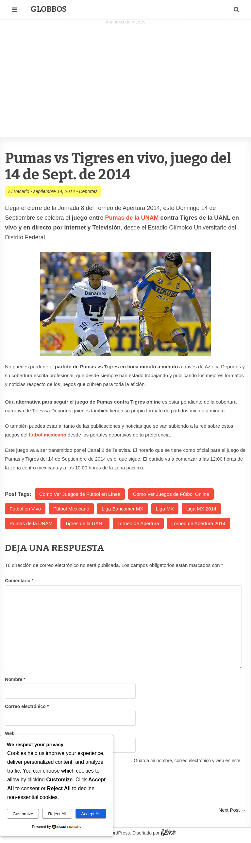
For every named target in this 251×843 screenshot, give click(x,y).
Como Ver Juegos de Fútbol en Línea (80, 494)
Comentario (19, 580)
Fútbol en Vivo (25, 508)
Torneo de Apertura (138, 523)
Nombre (15, 679)
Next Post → (232, 810)
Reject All (57, 813)
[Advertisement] (125, 72)
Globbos (49, 9)
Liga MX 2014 (201, 508)
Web (9, 733)
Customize (23, 813)
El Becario (18, 191)
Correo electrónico (27, 706)
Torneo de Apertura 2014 (199, 523)
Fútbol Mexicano (71, 508)
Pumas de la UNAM (132, 217)
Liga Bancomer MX (122, 508)
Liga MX (165, 508)
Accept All (90, 813)
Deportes (88, 191)
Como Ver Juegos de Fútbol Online (171, 494)
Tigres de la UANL (85, 523)
